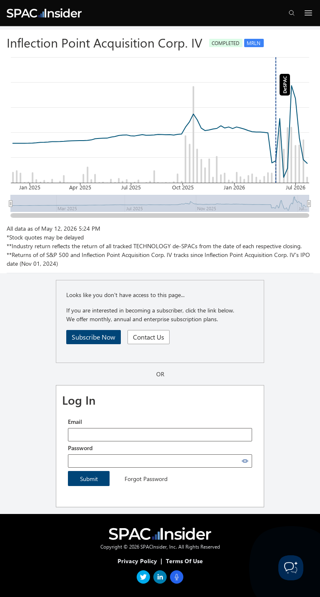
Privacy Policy (137, 561)
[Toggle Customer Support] (290, 567)
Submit (89, 479)
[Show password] (245, 461)
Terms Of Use (184, 561)
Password (80, 448)
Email (75, 422)
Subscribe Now (93, 337)
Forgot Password (146, 479)
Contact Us (148, 337)
